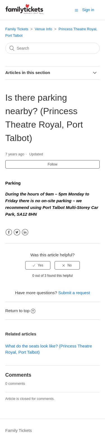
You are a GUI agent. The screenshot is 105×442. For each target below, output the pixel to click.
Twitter (16, 232)
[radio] (37, 265)
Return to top (20, 310)
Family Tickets (16, 29)
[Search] (52, 48)
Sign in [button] (88, 10)
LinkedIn (25, 232)
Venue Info (43, 29)
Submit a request (74, 292)
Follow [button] (52, 164)
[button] (76, 10)
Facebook (8, 232)
